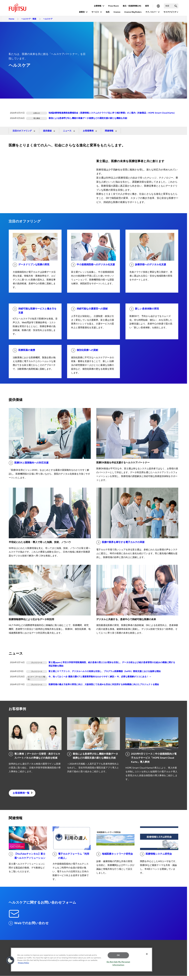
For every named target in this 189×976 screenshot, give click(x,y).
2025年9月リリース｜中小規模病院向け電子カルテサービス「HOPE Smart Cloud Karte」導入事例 (151, 757)
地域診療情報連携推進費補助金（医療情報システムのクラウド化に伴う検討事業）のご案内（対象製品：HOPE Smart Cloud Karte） (112, 113)
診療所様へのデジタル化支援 (147, 265)
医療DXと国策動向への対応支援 (29, 463)
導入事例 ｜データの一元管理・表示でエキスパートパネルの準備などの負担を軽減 (34, 755)
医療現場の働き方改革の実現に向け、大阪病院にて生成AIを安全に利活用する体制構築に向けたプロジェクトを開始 (104, 684)
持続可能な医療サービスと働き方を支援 (35, 310)
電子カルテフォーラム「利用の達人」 (71, 855)
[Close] (147, 954)
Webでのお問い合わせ (29, 923)
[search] (176, 6)
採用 (147, 6)
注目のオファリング (22, 131)
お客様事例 (88, 131)
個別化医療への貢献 (84, 350)
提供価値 (47, 131)
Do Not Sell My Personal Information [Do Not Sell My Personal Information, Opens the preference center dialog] (118, 963)
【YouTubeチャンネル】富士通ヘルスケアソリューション (27, 855)
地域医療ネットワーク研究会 (114, 854)
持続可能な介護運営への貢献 (89, 309)
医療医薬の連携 (24, 350)
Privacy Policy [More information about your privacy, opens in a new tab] (23, 963)
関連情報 (109, 131)
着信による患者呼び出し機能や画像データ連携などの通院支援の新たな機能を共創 (88, 118)
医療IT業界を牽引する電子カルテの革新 (120, 542)
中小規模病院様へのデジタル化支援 (93, 265)
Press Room (113, 6)
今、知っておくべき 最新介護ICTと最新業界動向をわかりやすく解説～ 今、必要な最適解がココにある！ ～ (100, 676)
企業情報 (97, 6)
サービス (95, 12)
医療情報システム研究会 (156, 854)
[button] (10, 960)
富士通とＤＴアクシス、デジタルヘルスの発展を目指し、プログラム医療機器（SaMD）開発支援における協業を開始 (105, 671)
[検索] (171, 5)
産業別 (82, 12)
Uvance (117, 12)
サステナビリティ (171, 12)
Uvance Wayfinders (133, 12)
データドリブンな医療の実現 (31, 265)
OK (118, 955)
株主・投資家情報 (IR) (132, 6)
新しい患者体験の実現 (144, 309)
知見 (108, 12)
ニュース (67, 131)
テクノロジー (151, 12)
